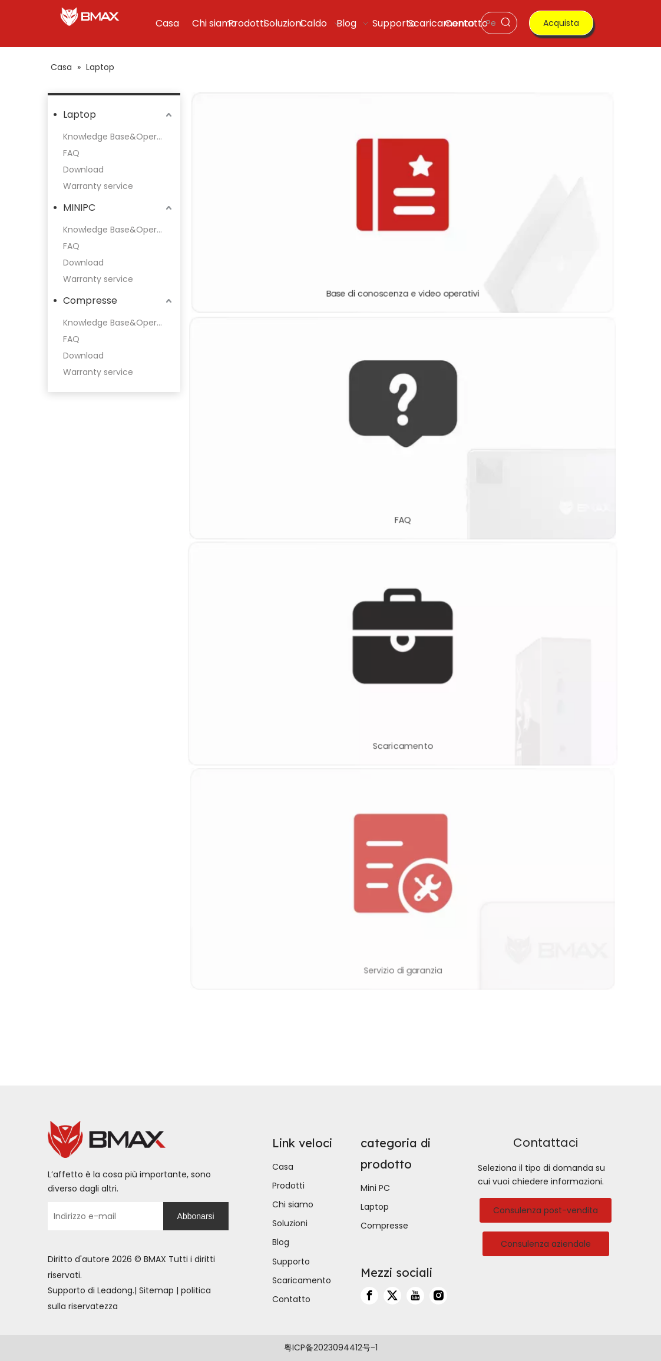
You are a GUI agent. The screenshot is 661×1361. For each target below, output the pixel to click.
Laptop (79, 114)
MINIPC (79, 207)
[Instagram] (438, 1295)
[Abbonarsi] (196, 1216)
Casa (282, 1167)
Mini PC (375, 1188)
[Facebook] (369, 1295)
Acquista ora (561, 26)
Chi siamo (292, 1204)
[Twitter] (392, 1295)
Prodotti (288, 1185)
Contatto (291, 1299)
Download (83, 169)
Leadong (115, 1290)
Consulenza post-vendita (545, 1210)
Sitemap (156, 1290)
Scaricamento (301, 1280)
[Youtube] (415, 1295)
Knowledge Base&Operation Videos (118, 136)
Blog (280, 1242)
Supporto (291, 1261)
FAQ (71, 153)
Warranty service (98, 186)
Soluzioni (290, 1223)
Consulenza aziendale (546, 1244)
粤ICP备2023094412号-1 (331, 1347)
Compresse (90, 300)
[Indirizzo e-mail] (102, 1216)
